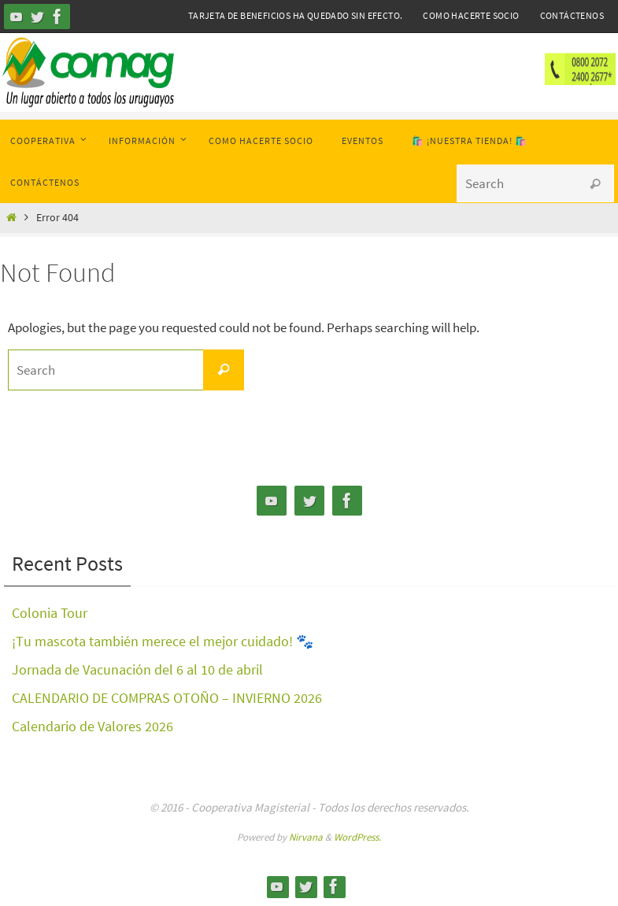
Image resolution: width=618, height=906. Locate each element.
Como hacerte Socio (471, 15)
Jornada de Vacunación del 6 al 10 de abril (137, 669)
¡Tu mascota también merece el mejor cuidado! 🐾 (162, 641)
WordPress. (357, 837)
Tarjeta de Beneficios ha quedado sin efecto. (295, 15)
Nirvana (306, 837)
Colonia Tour (49, 613)
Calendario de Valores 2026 (92, 726)
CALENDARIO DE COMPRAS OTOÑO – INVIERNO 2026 (167, 698)
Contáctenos (572, 15)
